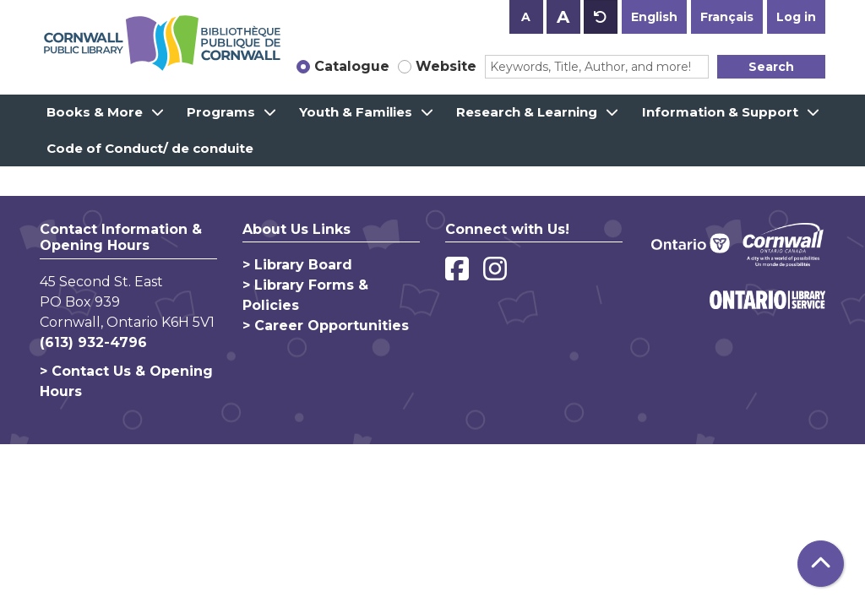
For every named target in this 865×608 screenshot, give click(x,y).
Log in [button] (796, 16)
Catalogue (351, 66)
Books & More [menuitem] (94, 112)
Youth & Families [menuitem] (355, 112)
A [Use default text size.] (600, 17)
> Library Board (297, 265)
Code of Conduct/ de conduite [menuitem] (149, 148)
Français (726, 16)
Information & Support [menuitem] (720, 112)
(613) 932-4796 (93, 342)
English (654, 16)
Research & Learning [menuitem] (526, 112)
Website (446, 66)
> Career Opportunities (325, 326)
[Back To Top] (820, 563)
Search (771, 66)
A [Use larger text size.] (563, 17)
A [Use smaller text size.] (525, 16)
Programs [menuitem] (221, 112)
